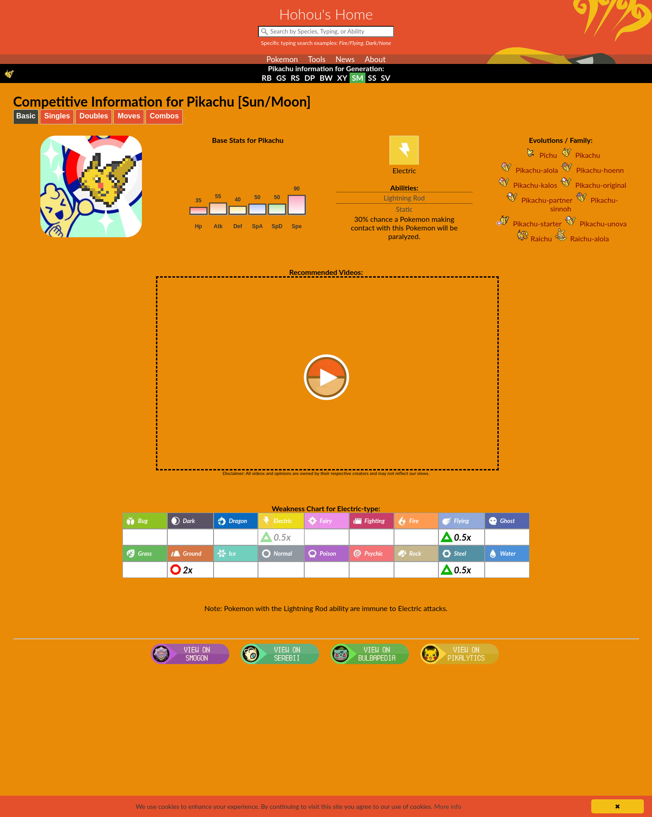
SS (372, 78)
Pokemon (282, 59)
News (345, 59)
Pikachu (578, 155)
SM (357, 78)
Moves (128, 116)
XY (342, 78)
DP (309, 78)
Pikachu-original (591, 185)
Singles (57, 116)
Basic (26, 116)
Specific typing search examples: (326, 42)
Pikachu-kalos (526, 185)
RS (295, 78)
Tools (317, 59)
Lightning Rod (404, 198)
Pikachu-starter (528, 223)
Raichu (532, 238)
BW (326, 78)
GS (281, 78)
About (375, 59)
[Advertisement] (326, 740)
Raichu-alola (580, 238)
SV (385, 78)
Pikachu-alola (527, 170)
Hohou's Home (326, 14)
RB (267, 78)
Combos (164, 116)
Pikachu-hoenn (591, 170)
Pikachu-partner (538, 200)
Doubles (93, 116)
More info (447, 806)
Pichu (539, 155)
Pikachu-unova (594, 223)
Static (404, 209)
